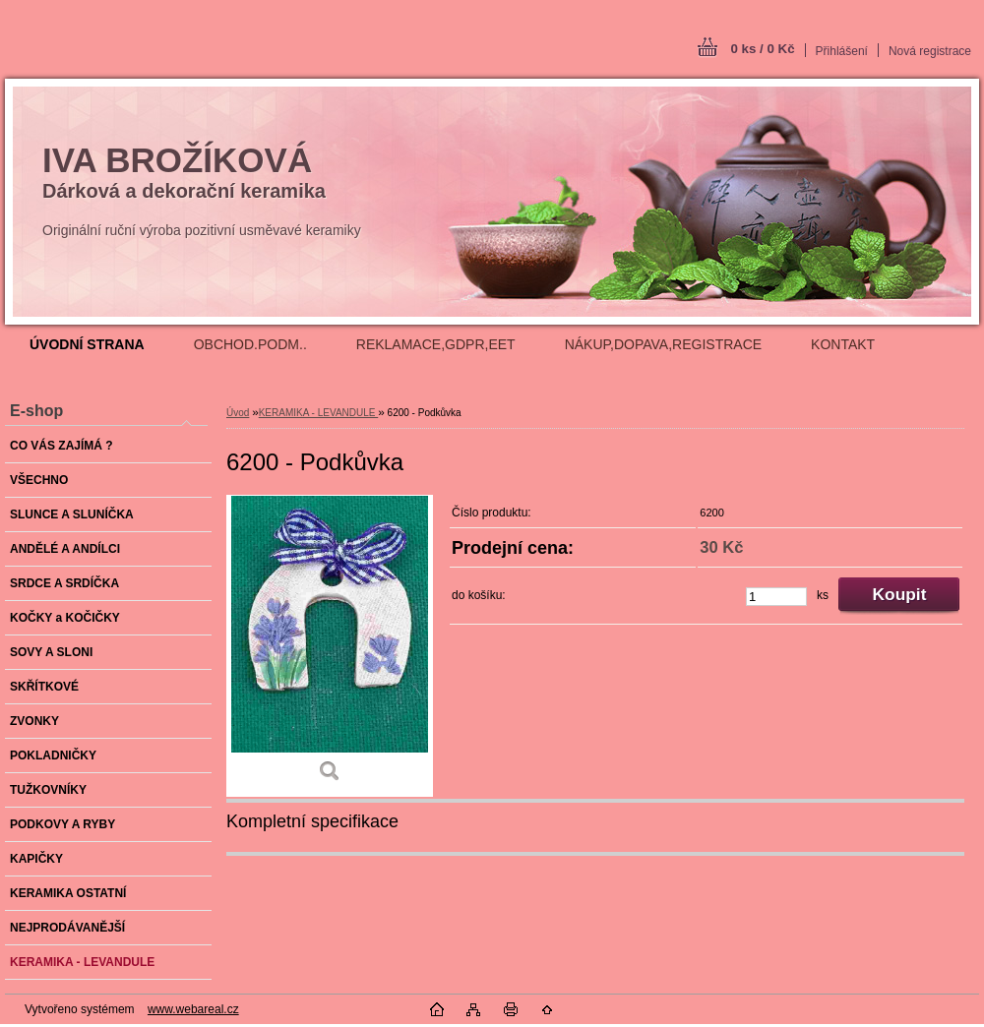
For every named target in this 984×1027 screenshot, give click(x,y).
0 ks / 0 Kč (762, 48)
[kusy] (776, 596)
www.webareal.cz (193, 1009)
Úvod (237, 412)
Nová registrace (930, 51)
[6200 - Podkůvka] (329, 645)
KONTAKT (843, 344)
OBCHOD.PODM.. (250, 344)
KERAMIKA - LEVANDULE (319, 412)
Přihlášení (842, 51)
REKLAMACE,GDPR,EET (436, 344)
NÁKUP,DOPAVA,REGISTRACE (663, 344)
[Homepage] (87, 344)
